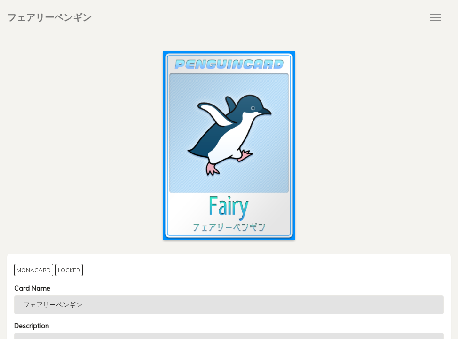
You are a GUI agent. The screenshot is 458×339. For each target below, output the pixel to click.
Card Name (32, 288)
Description (31, 326)
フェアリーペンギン (49, 17)
